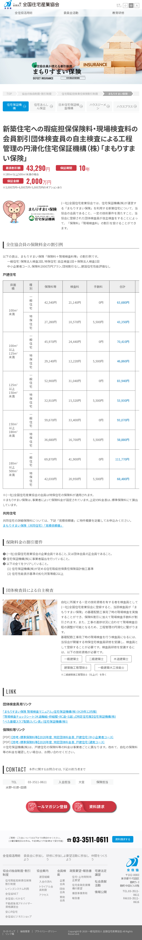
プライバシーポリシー (46, 931)
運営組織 (44, 877)
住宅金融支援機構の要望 (81, 886)
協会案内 (42, 870)
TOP (9, 94)
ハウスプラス (125, 106)
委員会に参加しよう (34, 857)
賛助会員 (62, 898)
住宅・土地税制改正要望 (82, 878)
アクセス (44, 895)
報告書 (76, 898)
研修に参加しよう (56, 857)
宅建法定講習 (101, 872)
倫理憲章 (25, 931)
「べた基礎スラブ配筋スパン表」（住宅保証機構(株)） (35, 721)
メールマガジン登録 (46, 806)
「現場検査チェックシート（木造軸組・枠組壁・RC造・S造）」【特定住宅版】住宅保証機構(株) (59, 716)
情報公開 (101, 892)
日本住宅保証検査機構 (68, 106)
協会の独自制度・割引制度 (37, 94)
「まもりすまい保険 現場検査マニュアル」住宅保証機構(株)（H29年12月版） (50, 711)
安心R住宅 (11, 912)
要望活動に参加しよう (77, 857)
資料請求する (122, 839)
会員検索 (61, 872)
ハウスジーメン (98, 106)
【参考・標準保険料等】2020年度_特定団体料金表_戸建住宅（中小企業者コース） (62, 737)
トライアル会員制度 (46, 888)
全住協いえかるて (15, 898)
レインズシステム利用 (17, 888)
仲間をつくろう (99, 857)
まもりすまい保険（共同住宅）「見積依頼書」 (33, 525)
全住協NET (11, 893)
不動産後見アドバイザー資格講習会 (18, 905)
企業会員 (62, 882)
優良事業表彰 (80, 893)
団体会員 (62, 890)
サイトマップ (9, 931)
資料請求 (88, 806)
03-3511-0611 (90, 839)
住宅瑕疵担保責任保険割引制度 (80, 94)
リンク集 (9, 934)
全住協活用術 (12, 855)
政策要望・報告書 (81, 870)
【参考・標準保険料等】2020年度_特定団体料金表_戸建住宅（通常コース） (58, 742)
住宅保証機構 (14, 106)
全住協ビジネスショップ (18, 916)
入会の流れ (45, 881)
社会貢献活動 (101, 883)
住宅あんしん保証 (41, 106)
